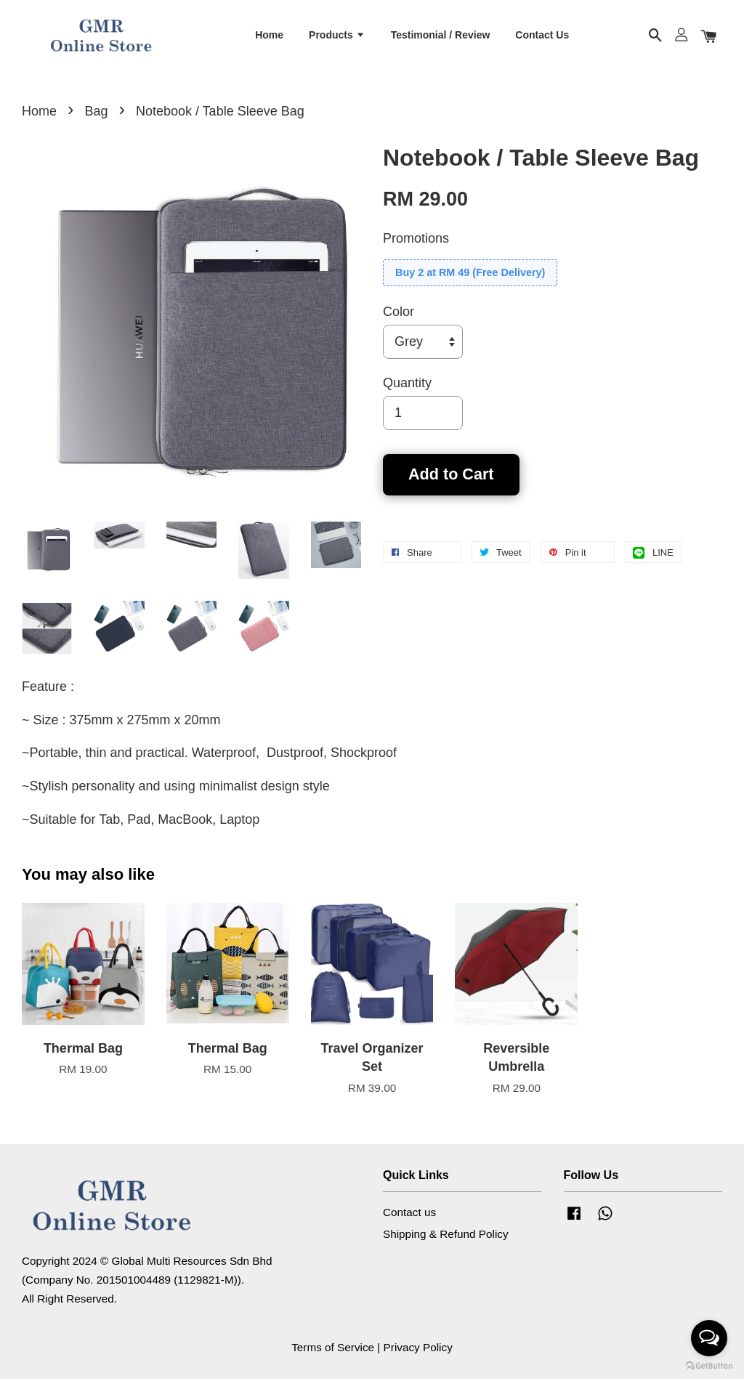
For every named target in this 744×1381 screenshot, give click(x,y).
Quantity (407, 384)
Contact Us (542, 35)
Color (398, 313)
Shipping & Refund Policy (446, 1235)
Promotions (416, 239)
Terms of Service (332, 1349)
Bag (96, 112)
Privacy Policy (418, 1349)
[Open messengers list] (709, 1338)
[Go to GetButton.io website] (709, 1366)
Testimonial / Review (440, 35)
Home (269, 35)
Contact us (409, 1213)
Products (337, 35)
